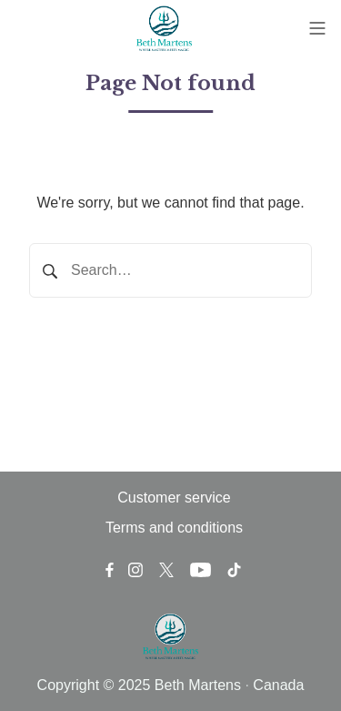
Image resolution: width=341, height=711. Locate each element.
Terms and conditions (174, 527)
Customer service (173, 497)
